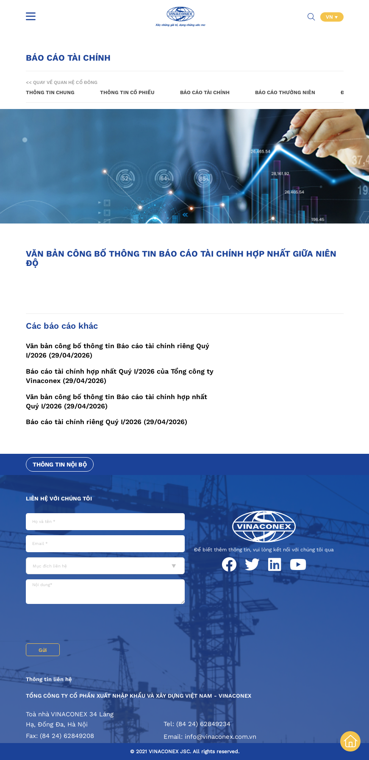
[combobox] (105, 565)
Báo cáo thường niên (285, 92)
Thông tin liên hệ (49, 679)
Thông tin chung (50, 92)
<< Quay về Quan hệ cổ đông (61, 82)
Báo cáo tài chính (205, 92)
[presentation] (90, 624)
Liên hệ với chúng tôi (59, 498)
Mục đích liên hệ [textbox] (50, 566)
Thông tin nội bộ (60, 464)
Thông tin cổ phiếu (127, 92)
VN (330, 17)
